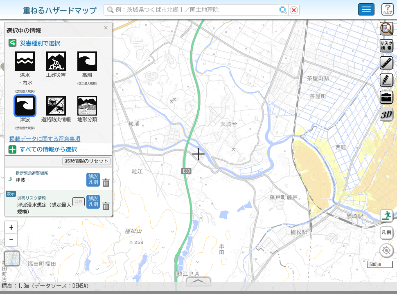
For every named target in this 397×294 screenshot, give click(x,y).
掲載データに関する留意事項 (44, 139)
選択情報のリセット (86, 160)
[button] (11, 231)
